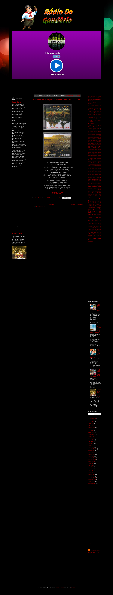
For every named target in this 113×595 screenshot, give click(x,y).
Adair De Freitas (92, 102)
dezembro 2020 (92, 449)
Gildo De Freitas (94, 146)
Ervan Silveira (91, 135)
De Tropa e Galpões (39, 200)
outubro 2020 (91, 450)
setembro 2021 (91, 438)
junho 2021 (90, 443)
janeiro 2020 (91, 456)
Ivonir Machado (97, 179)
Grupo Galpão (98, 159)
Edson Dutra (98, 132)
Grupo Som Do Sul (94, 173)
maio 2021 (90, 445)
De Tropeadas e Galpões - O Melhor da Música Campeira (56, 99)
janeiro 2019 (91, 476)
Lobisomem (90, 189)
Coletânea (92, 124)
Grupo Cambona (97, 150)
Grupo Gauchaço (92, 161)
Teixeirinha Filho (91, 235)
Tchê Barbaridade (96, 229)
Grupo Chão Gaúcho (96, 155)
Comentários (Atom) (40, 206)
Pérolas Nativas (95, 218)
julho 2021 (90, 441)
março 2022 (91, 432)
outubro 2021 (91, 436)
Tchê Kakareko (97, 232)
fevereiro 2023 (91, 427)
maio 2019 (90, 468)
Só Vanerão (95, 227)
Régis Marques (94, 220)
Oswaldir (94, 214)
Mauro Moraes (91, 192)
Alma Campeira (91, 105)
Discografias (90, 132)
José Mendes (97, 186)
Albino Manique (97, 103)
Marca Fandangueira (96, 191)
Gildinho (95, 146)
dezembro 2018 (92, 477)
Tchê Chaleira (91, 230)
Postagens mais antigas (77, 204)
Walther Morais (96, 238)
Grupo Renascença (96, 170)
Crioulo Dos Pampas (96, 125)
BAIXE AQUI (57, 193)
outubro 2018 (91, 481)
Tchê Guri (90, 232)
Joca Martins (98, 182)
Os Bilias (97, 201)
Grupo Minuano (95, 167)
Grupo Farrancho (97, 158)
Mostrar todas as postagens (73, 95)
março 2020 (91, 452)
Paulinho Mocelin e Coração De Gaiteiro (94, 217)
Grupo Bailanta (91, 150)
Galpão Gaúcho (92, 140)
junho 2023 (90, 423)
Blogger (73, 587)
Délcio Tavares (97, 131)
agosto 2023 (91, 421)
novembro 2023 (92, 418)
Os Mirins (96, 207)
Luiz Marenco (95, 189)
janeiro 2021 (91, 447)
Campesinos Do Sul (92, 117)
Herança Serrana (95, 174)
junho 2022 (90, 430)
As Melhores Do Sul (93, 106)
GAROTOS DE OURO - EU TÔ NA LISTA (99, 393)
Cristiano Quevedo (92, 126)
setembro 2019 (91, 461)
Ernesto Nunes (97, 134)
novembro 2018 (92, 479)
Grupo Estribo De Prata (93, 156)
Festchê (95, 135)
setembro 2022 (91, 429)
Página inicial (51, 204)
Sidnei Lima (95, 224)
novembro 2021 (92, 434)
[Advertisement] (55, 86)
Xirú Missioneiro (92, 239)
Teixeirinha (98, 233)
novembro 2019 (92, 459)
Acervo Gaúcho (98, 100)
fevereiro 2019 (91, 474)
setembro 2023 (91, 420)
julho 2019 (90, 465)
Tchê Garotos (98, 230)
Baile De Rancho (97, 112)
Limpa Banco (97, 188)
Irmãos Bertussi (94, 176)
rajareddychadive (60, 587)
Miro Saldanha (95, 194)
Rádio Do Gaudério (95, 550)
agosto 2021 (91, 439)
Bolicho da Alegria (96, 115)
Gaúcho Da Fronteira (96, 143)
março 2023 (91, 425)
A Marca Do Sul (96, 99)
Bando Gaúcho (96, 114)
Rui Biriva (94, 223)
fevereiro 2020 (91, 454)
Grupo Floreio (91, 159)
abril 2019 (90, 470)
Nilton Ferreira (95, 197)
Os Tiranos (98, 211)
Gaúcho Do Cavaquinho (93, 144)
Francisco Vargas (96, 138)
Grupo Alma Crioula (96, 149)
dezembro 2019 (92, 458)
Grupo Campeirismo (92, 152)
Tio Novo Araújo (93, 236)
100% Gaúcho (94, 97)
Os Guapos (95, 205)
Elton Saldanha (91, 134)
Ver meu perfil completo (93, 552)
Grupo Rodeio (91, 171)
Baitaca (90, 114)
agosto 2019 (91, 463)
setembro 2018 (91, 483)
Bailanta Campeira (92, 111)
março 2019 (91, 472)
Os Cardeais (96, 202)
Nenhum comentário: (56, 197)
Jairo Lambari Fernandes (93, 180)
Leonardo (90, 188)
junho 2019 (90, 467)
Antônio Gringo (98, 105)
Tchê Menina (91, 233)
